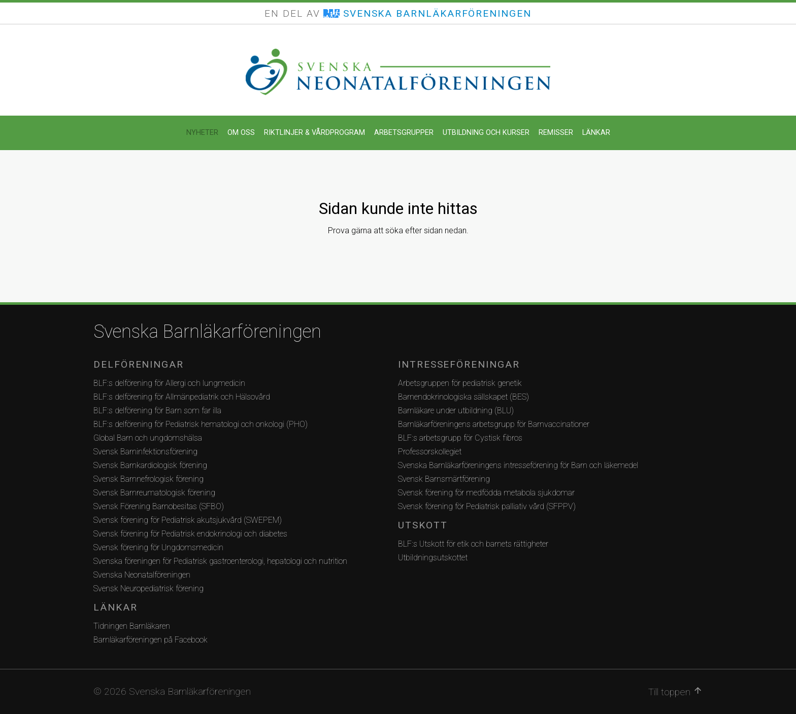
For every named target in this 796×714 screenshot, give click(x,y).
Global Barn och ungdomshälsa (147, 438)
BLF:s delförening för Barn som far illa (157, 410)
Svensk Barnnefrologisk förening (148, 479)
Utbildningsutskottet (433, 557)
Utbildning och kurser (486, 132)
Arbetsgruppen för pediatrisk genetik (460, 383)
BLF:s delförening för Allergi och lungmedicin (169, 383)
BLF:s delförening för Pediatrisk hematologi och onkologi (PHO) (200, 424)
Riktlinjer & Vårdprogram (314, 132)
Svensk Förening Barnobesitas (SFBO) (158, 506)
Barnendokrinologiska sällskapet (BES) (463, 397)
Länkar (596, 132)
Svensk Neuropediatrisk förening (148, 588)
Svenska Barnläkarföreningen (207, 331)
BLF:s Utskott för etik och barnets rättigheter (473, 544)
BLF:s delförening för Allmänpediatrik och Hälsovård (181, 397)
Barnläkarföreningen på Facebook (150, 640)
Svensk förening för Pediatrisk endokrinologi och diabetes (190, 534)
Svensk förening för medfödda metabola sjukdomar (486, 492)
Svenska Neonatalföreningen (141, 575)
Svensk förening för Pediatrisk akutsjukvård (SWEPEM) (187, 520)
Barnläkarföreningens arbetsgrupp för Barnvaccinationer (493, 424)
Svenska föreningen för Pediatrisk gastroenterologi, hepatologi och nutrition (220, 561)
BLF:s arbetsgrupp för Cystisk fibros (460, 438)
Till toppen (675, 692)
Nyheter (202, 132)
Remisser (556, 132)
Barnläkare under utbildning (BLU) (456, 410)
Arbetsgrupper (404, 132)
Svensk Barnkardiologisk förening (150, 465)
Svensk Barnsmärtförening (444, 479)
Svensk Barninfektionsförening (145, 451)
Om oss (241, 132)
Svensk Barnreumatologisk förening (154, 492)
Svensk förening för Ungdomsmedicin (158, 547)
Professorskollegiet (429, 451)
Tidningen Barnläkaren (131, 626)
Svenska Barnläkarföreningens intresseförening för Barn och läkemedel (518, 465)
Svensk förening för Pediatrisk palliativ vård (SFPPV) (487, 506)
